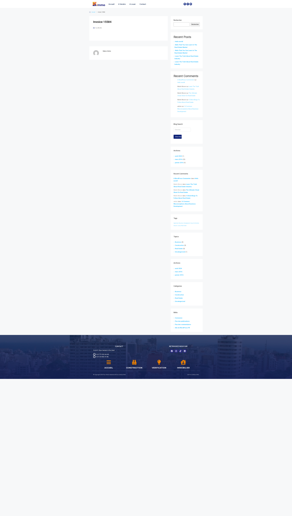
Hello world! (179, 41)
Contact (143, 4)
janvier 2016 (179, 162)
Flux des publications (182, 321)
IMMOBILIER (183, 368)
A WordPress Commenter (185, 80)
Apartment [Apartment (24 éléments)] (176, 223)
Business (178, 242)
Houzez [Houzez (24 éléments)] (175, 225)
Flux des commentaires (183, 324)
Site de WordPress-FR (182, 328)
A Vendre (122, 4)
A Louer (132, 4)
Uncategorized (180, 252)
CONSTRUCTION (134, 368)
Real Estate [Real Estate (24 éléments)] (183, 225)
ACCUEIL (108, 368)
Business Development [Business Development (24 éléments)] (184, 223)
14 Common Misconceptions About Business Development (187, 108)
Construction (179, 245)
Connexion (178, 318)
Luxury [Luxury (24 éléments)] (179, 225)
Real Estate (179, 248)
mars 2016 (178, 159)
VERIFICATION (159, 368)
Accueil (111, 4)
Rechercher (178, 20)
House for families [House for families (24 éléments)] (194, 223)
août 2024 (178, 156)
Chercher (178, 137)
